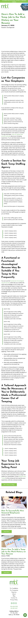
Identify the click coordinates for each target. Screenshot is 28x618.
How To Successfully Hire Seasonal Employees (14, 503)
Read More (6, 531)
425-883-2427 (14, 608)
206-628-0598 (14, 606)
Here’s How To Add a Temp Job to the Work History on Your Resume (14, 541)
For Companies (14, 590)
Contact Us (14, 598)
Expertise (14, 592)
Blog (14, 596)
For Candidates (14, 588)
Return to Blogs (9, 484)
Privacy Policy (14, 599)
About (14, 594)
